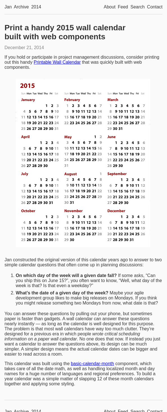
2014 (36, 6)
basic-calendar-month (92, 363)
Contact (155, 6)
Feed (123, 6)
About (110, 6)
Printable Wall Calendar (57, 62)
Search (138, 6)
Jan (8, 6)
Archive (21, 6)
